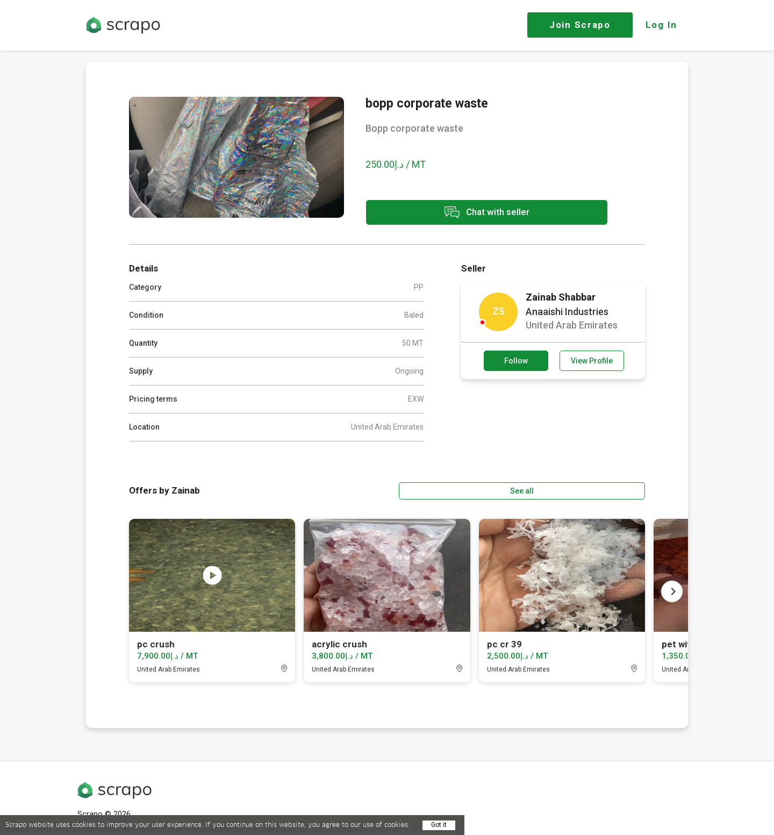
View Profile (592, 359)
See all (614, 487)
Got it (439, 825)
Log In (661, 24)
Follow (516, 359)
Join (580, 24)
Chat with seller (461, 214)
